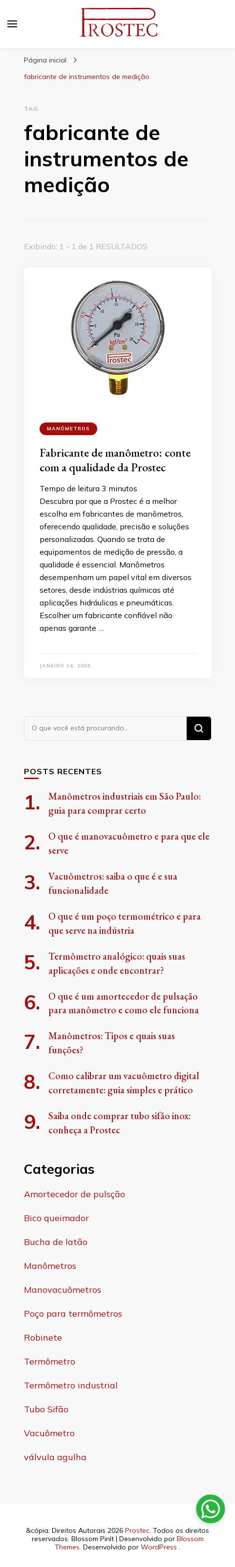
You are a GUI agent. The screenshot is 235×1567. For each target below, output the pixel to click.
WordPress (159, 1547)
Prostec (137, 1530)
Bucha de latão (55, 1241)
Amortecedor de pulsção (74, 1194)
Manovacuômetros (62, 1289)
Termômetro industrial (71, 1385)
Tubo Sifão (46, 1409)
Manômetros (68, 428)
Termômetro (49, 1361)
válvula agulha (55, 1457)
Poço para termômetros (73, 1313)
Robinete (43, 1337)
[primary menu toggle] (12, 23)
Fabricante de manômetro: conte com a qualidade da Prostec (115, 460)
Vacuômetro (49, 1433)
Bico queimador (56, 1218)
